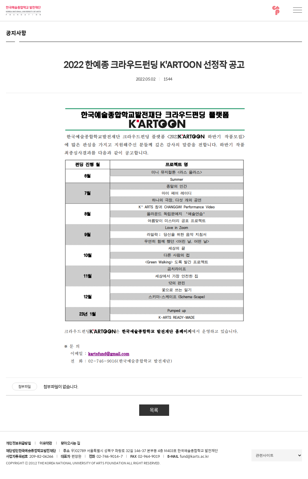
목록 (154, 410)
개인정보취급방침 (18, 443)
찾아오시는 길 (70, 443)
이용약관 (46, 443)
